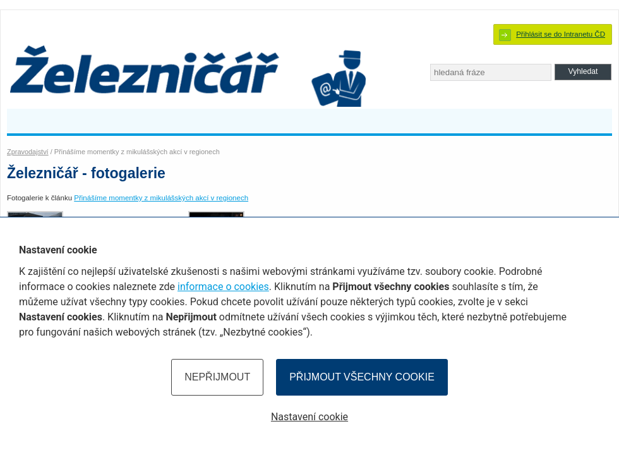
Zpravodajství (28, 151)
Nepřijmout (217, 377)
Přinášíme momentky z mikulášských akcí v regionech (161, 198)
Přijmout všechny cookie (362, 377)
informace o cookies (223, 287)
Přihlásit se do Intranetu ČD (560, 34)
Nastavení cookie (309, 417)
